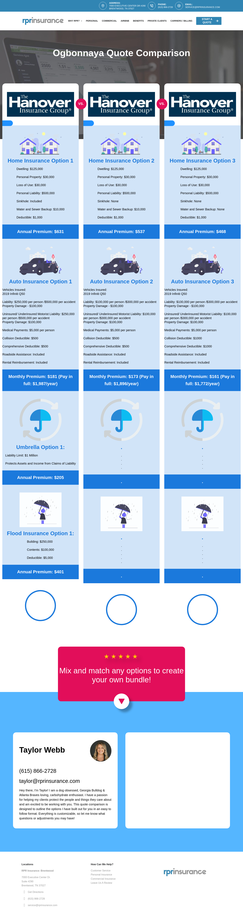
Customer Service (100, 870)
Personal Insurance (101, 874)
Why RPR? (75, 21)
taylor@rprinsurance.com (49, 781)
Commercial (109, 21)
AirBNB (125, 21)
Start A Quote (210, 21)
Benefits (138, 21)
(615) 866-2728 (165, 7)
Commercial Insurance (103, 878)
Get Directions (35, 892)
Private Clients (157, 21)
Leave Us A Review (101, 883)
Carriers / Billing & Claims (186, 21)
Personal (92, 21)
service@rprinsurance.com (202, 7)
